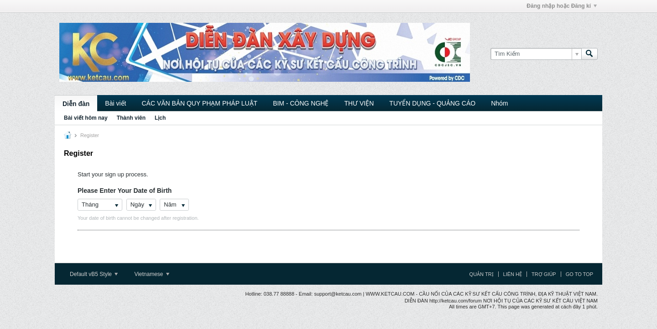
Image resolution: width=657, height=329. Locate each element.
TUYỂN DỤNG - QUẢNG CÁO (432, 103)
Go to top (579, 274)
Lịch (160, 118)
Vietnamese (151, 274)
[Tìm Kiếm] (535, 54)
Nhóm (499, 103)
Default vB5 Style (94, 274)
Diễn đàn (76, 103)
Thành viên (131, 118)
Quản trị (481, 274)
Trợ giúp (544, 274)
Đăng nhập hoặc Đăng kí (562, 6)
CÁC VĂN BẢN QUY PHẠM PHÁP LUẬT (199, 103)
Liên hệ (512, 274)
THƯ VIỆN (359, 103)
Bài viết (115, 103)
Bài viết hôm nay (86, 118)
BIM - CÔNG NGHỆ (300, 103)
